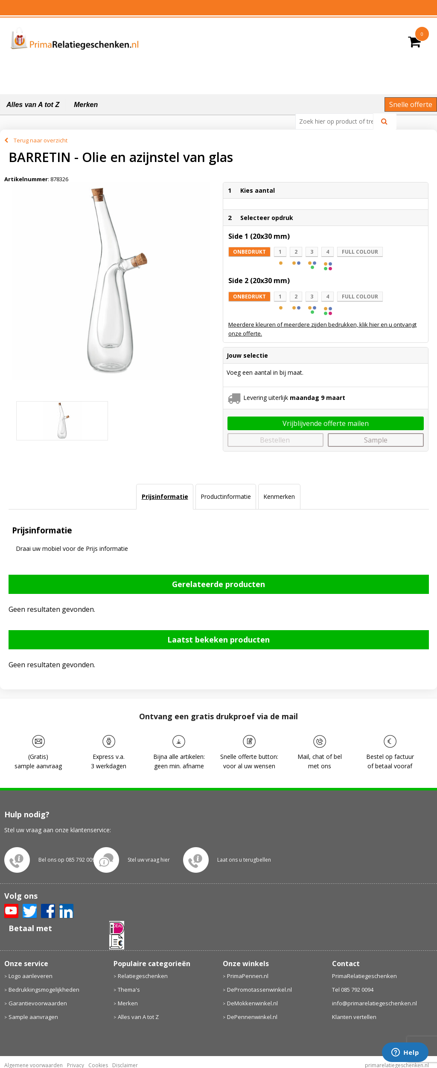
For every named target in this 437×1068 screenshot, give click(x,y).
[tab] (164, 496)
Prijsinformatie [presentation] (165, 496)
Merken (86, 104)
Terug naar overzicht (40, 140)
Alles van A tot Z (32, 104)
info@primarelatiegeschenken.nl (374, 1003)
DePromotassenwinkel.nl (259, 989)
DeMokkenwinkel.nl (252, 1003)
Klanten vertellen (354, 1017)
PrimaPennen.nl (247, 976)
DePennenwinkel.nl (252, 1017)
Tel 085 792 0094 (352, 989)
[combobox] (337, 121)
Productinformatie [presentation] (226, 496)
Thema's (129, 989)
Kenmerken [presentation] (279, 496)
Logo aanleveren (30, 976)
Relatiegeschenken (143, 976)
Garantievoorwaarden (38, 1003)
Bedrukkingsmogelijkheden (44, 989)
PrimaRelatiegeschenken (364, 976)
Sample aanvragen (33, 1017)
